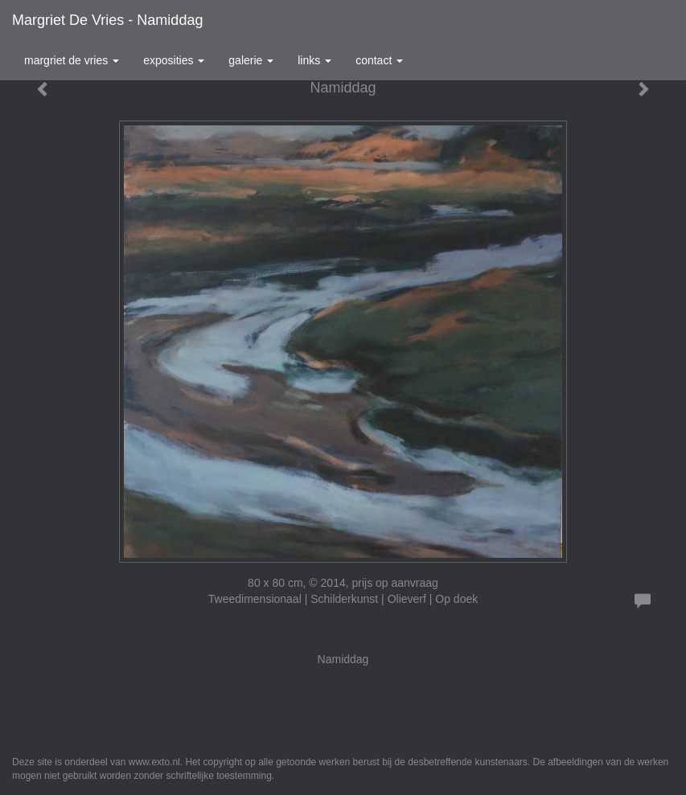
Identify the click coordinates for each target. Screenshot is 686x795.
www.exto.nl (154, 762)
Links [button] (314, 60)
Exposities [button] (173, 60)
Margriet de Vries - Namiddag (107, 20)
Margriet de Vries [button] (71, 60)
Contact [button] (379, 60)
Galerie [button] (250, 60)
